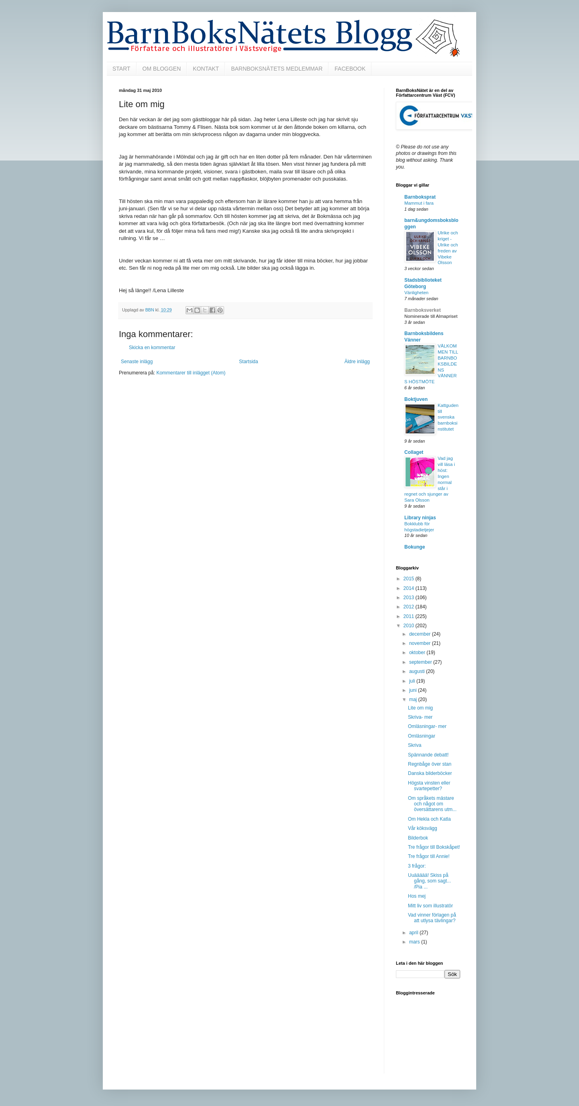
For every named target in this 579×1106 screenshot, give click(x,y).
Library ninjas (420, 517)
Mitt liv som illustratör (430, 906)
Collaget (413, 452)
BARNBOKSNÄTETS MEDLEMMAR (276, 68)
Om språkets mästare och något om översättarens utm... (432, 804)
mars (415, 942)
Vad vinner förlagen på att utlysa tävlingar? (432, 917)
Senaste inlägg (137, 361)
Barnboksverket (422, 310)
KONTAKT (206, 68)
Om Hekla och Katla (429, 819)
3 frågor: (417, 866)
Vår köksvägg (422, 828)
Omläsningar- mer (427, 726)
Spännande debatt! (428, 755)
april (414, 932)
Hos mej (417, 896)
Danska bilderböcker (430, 773)
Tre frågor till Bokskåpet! (434, 847)
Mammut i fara (419, 203)
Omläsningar (421, 736)
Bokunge (414, 547)
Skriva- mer (420, 717)
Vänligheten (416, 292)
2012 (410, 607)
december (420, 634)
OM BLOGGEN (162, 68)
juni (413, 690)
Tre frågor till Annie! (429, 856)
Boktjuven (416, 399)
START (121, 68)
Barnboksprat (420, 197)
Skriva (414, 745)
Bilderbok (418, 838)
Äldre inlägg (357, 361)
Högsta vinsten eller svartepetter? (429, 785)
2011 (410, 616)
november (420, 643)
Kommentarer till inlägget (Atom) (190, 373)
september (421, 662)
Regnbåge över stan (429, 764)
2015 (410, 578)
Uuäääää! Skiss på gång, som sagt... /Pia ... (429, 881)
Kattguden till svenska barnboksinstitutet (448, 417)
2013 (410, 597)
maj (413, 699)
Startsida (248, 361)
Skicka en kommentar (152, 347)
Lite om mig (420, 708)
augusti (417, 671)
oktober (417, 652)
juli (412, 681)
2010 (410, 625)
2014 (410, 588)
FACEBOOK (349, 68)
